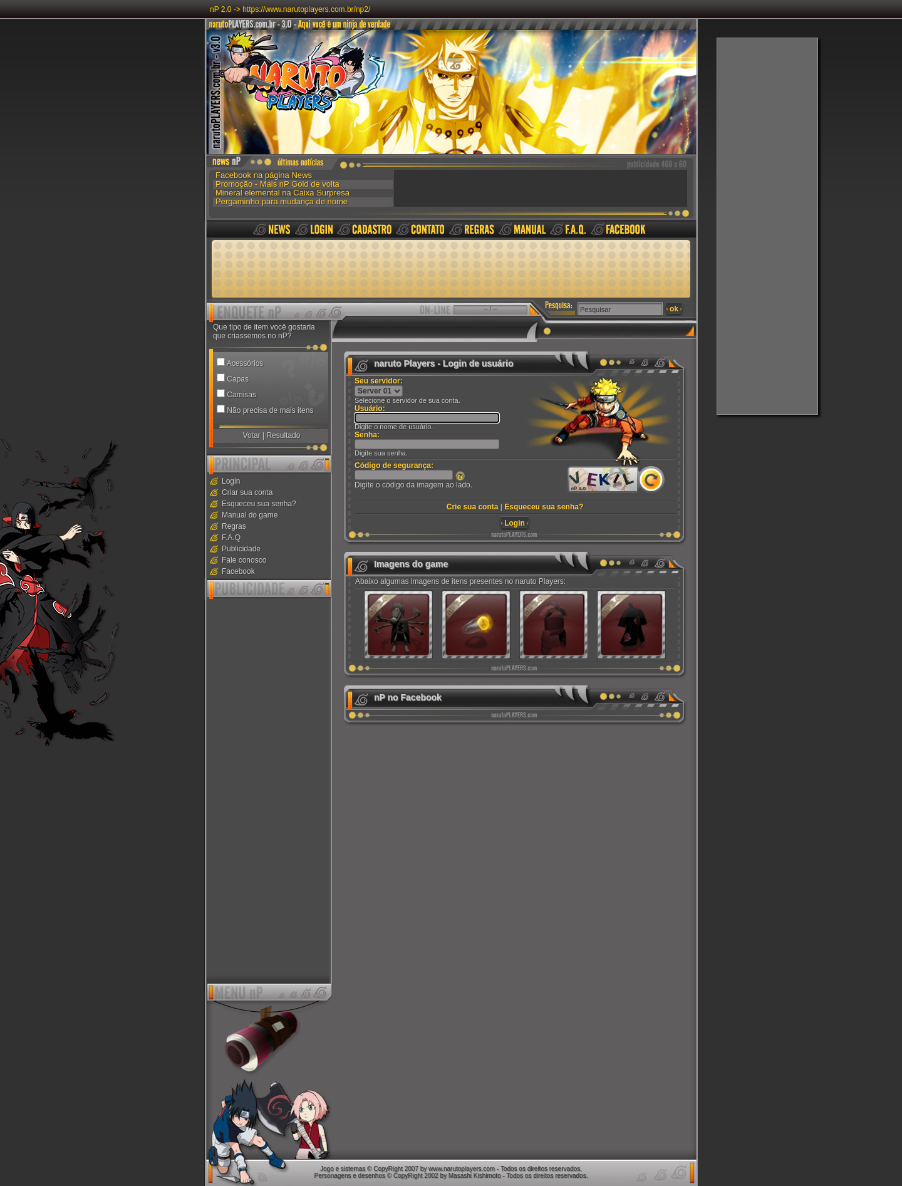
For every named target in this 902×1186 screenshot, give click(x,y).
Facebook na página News (263, 174)
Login (231, 481)
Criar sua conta (247, 492)
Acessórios (245, 363)
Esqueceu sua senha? (259, 503)
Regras (234, 526)
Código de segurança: (394, 465)
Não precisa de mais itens (270, 410)
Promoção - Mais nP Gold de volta (277, 183)
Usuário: (370, 408)
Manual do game (249, 515)
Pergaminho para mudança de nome (281, 201)
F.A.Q (231, 537)
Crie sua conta (473, 506)
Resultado (283, 435)
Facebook (238, 571)
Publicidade (241, 548)
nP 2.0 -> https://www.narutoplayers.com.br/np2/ (290, 9)
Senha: (367, 434)
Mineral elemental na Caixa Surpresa (282, 192)
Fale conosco (244, 560)
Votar (252, 435)
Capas (238, 379)
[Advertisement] (767, 226)
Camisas (241, 394)
